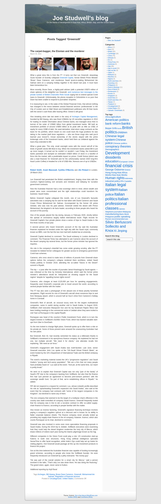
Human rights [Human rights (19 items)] (115, 178)
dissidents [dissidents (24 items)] (113, 157)
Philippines (111, 85)
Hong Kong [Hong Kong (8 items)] (111, 172)
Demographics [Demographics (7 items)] (112, 149)
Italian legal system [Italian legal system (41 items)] (115, 187)
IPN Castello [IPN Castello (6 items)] (125, 181)
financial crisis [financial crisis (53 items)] (119, 165)
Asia (109, 49)
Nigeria (110, 79)
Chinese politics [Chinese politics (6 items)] (120, 143)
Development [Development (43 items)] (117, 153)
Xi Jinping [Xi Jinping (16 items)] (120, 230)
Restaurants (112, 91)
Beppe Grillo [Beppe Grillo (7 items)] (111, 128)
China (110, 56)
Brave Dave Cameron (64, 474)
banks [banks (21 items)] (126, 123)
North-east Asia (113, 81)
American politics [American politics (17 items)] (117, 119)
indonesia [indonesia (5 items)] (129, 178)
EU (109, 60)
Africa (110, 47)
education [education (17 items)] (112, 161)
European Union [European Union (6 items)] (126, 162)
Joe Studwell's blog (80, 18)
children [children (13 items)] (122, 132)
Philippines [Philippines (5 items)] (109, 217)
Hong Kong (112, 62)
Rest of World (112, 89)
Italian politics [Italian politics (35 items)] (115, 196)
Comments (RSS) (86, 497)
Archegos (41, 474)
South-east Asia (113, 100)
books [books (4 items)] (119, 128)
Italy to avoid (112, 68)
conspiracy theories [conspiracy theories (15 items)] (118, 146)
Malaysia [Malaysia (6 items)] (127, 212)
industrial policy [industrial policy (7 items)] (112, 181)
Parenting (111, 83)
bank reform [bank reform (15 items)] (113, 123)
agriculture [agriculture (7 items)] (116, 117)
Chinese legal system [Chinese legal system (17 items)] (114, 137)
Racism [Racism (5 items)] (108, 219)
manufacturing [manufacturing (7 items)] (112, 214)
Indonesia (111, 64)
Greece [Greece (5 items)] (128, 170)
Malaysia (111, 74)
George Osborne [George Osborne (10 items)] (114, 169)
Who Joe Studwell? (114, 40)
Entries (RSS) (72, 497)
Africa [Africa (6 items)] (107, 117)
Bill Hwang (50, 474)
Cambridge (111, 53)
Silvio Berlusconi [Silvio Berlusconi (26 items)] (118, 222)
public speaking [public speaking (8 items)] (122, 216)
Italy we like (112, 70)
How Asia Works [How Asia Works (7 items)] (119, 175)
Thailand (111, 104)
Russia (110, 93)
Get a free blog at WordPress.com (86, 495)
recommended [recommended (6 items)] (118, 219)
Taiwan (110, 102)
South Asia (111, 98)
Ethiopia (110, 58)
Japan (110, 72)
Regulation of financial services (67, 476)
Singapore (111, 96)
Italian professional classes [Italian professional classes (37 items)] (116, 203)
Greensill (77, 474)
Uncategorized (55, 479)
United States (67, 479)
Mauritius (111, 77)
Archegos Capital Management (84, 117)
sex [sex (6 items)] (126, 219)
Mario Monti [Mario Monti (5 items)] (124, 214)
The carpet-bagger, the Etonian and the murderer (57, 51)
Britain (110, 51)
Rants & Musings (113, 87)
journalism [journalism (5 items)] (118, 212)
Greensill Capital (66, 78)
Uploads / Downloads (115, 110)
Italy (109, 66)
